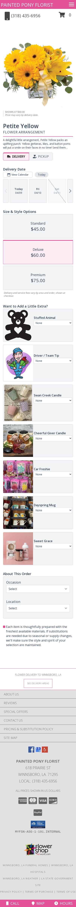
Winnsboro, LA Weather (20, 878)
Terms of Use (66, 891)
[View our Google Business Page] (38, 751)
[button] (65, 16)
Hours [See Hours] (63, 903)
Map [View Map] (38, 903)
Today (41, 174)
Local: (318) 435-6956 (38, 781)
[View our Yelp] (45, 751)
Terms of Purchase (39, 891)
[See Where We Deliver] (38, 683)
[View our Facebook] (31, 751)
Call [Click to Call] (12, 903)
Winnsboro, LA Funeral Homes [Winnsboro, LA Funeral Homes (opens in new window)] (25, 865)
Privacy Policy (11, 891)
